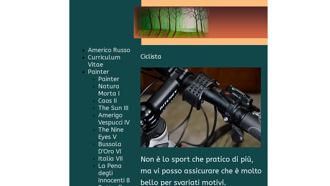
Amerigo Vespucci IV (114, 119)
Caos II (107, 100)
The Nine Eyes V (110, 133)
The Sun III (113, 108)
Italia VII (110, 158)
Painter (98, 71)
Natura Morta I (109, 90)
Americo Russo (109, 50)
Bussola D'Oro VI (109, 148)
